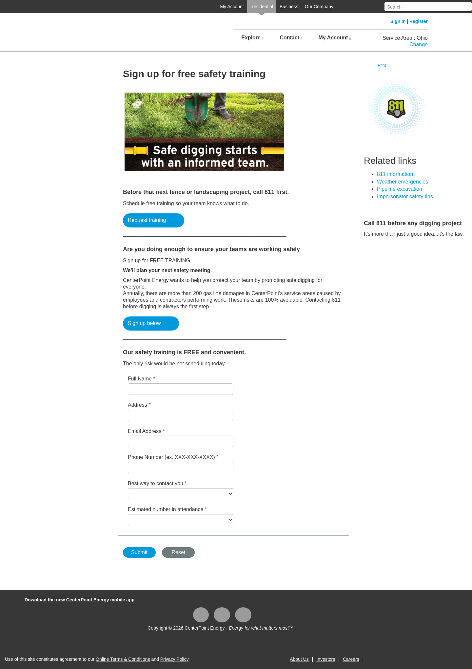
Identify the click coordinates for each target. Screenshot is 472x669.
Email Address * (146, 431)
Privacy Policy (174, 659)
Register (418, 21)
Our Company (319, 6)
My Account (232, 6)
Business (289, 6)
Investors (325, 659)
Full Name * (141, 378)
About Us (299, 659)
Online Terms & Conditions (123, 659)
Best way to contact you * (157, 483)
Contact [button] (291, 38)
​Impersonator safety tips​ (405, 196)
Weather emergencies (402, 181)
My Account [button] (334, 38)
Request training (147, 220)
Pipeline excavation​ (399, 189)
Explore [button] (252, 38)
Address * (139, 405)
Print (382, 65)
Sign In (398, 21)
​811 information (395, 174)
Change (418, 44)
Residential (261, 6)
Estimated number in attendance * (167, 509)
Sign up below (144, 323)
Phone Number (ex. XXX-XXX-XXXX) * (173, 457)
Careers (351, 659)
